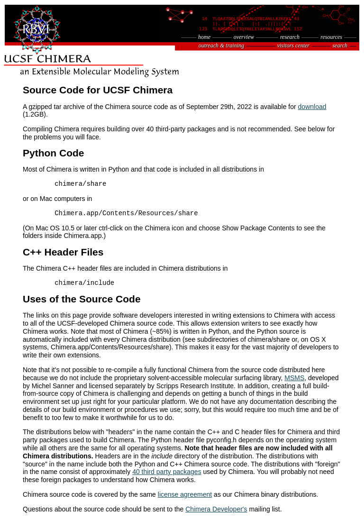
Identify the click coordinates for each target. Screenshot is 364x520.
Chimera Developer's (216, 509)
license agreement (185, 494)
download (312, 106)
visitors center (293, 45)
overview (244, 37)
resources (331, 37)
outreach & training (221, 45)
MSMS (294, 378)
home (204, 37)
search (339, 45)
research (290, 37)
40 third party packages (166, 471)
